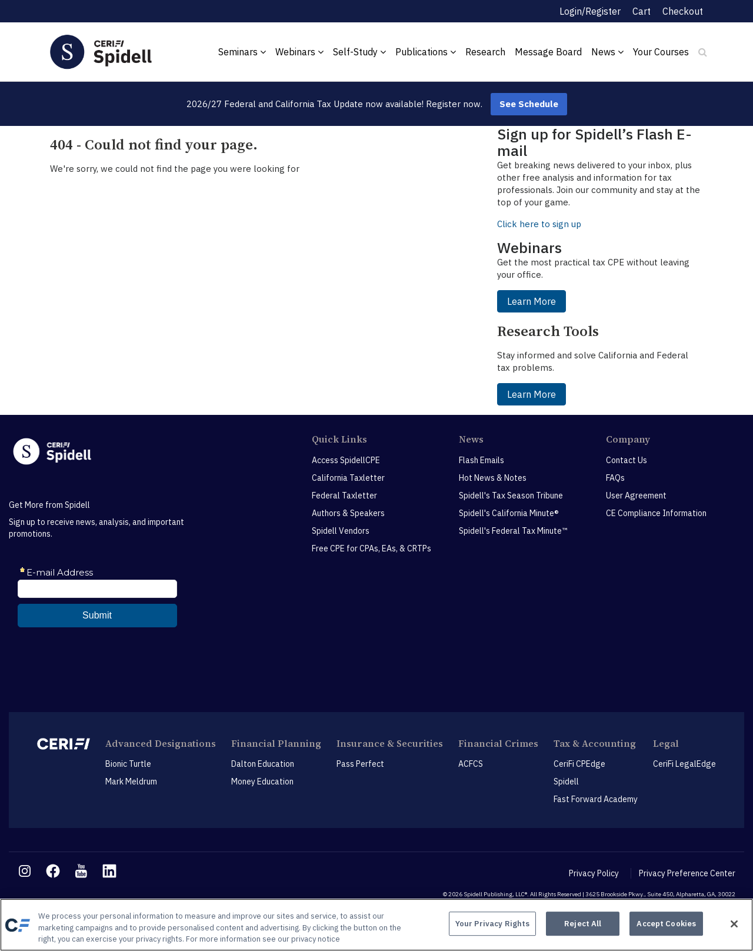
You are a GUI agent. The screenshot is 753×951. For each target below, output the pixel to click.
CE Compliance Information (656, 513)
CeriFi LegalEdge (684, 764)
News (607, 52)
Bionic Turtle (128, 764)
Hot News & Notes (493, 478)
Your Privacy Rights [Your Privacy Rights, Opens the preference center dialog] (492, 924)
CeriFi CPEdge (579, 764)
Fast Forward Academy (596, 799)
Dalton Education (262, 764)
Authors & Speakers (348, 513)
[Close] (734, 924)
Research (485, 52)
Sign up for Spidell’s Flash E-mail (594, 142)
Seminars (242, 52)
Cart (641, 11)
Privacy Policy (594, 873)
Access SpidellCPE (346, 460)
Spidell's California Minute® (509, 513)
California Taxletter (348, 478)
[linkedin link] (109, 871)
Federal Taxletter (344, 495)
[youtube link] (81, 871)
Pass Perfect (360, 764)
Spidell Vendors (340, 531)
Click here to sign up (539, 224)
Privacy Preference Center (687, 873)
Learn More (531, 301)
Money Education (262, 781)
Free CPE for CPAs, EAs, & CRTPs (371, 548)
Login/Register (590, 11)
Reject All (582, 924)
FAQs (615, 478)
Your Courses (661, 52)
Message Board (548, 52)
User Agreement (636, 495)
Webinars (299, 52)
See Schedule (528, 103)
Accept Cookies (666, 924)
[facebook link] (53, 871)
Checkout (682, 11)
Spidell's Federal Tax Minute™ (513, 531)
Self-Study (359, 52)
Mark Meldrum (131, 781)
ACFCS (470, 764)
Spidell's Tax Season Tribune (511, 495)
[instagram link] (25, 871)
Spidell (566, 781)
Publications (425, 52)
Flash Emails (481, 460)
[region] (376, 925)
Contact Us (626, 460)
